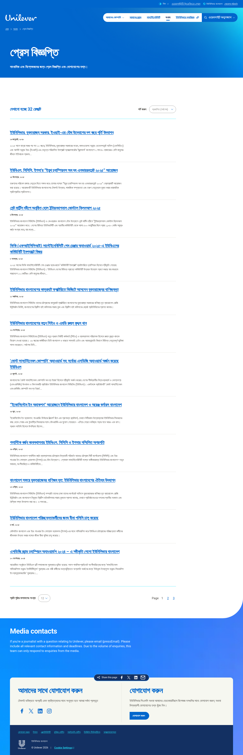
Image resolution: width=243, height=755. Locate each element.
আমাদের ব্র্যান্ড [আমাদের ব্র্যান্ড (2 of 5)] (135, 17)
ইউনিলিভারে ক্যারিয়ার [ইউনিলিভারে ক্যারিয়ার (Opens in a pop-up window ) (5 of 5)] (189, 18)
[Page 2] (168, 598)
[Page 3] (173, 598)
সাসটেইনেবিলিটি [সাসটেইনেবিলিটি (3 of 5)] (153, 17)
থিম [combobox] (164, 3)
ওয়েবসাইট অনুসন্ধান (219, 17)
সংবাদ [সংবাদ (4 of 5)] (168, 17)
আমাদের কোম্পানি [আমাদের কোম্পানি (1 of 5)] (115, 17)
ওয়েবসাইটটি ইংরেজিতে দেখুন (186, 4)
